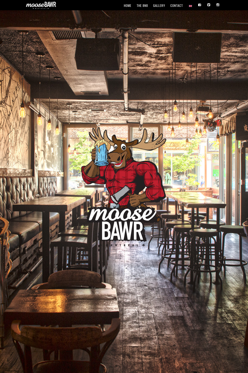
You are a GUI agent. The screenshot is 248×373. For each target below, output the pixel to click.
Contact (176, 5)
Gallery (159, 5)
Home (127, 5)
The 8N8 (142, 5)
